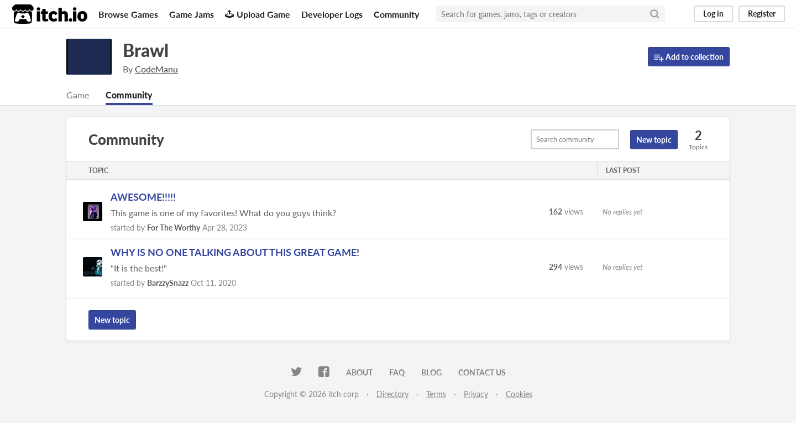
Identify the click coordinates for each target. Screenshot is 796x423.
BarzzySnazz (167, 283)
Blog (431, 372)
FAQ (397, 372)
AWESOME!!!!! (143, 197)
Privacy (476, 394)
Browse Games (128, 14)
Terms (436, 394)
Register (762, 13)
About (359, 372)
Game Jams (191, 14)
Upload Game (257, 14)
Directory (392, 394)
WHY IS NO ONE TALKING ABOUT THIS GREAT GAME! (235, 252)
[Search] (654, 14)
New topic (654, 139)
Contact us (482, 372)
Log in (713, 13)
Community (396, 14)
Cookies (519, 394)
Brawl (146, 50)
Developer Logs (332, 14)
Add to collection (689, 57)
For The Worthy (173, 227)
